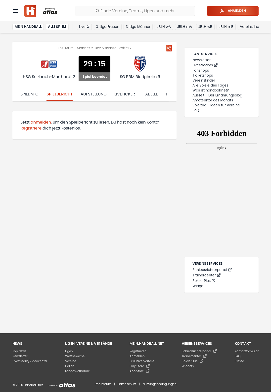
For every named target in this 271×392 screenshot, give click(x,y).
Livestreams (205, 65)
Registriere (31, 128)
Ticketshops (202, 75)
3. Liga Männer (138, 27)
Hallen (69, 366)
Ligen (69, 351)
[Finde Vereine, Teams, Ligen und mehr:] (135, 11)
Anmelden (233, 10)
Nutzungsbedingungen (160, 384)
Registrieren (138, 351)
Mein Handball (28, 27)
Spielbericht (59, 94)
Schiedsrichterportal (212, 270)
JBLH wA (164, 27)
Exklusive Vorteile (142, 361)
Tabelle (150, 94)
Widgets (199, 286)
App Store (140, 371)
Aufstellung (93, 94)
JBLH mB (226, 27)
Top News (19, 351)
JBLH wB (205, 27)
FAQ (195, 110)
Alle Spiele (57, 27)
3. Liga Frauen (107, 27)
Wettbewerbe (75, 356)
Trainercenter (206, 275)
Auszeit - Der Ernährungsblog (217, 95)
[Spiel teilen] (169, 48)
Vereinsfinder (251, 27)
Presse (239, 361)
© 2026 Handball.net (27, 385)
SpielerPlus (204, 281)
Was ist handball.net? (210, 90)
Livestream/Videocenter (29, 361)
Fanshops (200, 70)
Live (84, 26)
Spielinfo (29, 94)
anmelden (41, 122)
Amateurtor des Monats (212, 100)
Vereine (70, 361)
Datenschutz (127, 384)
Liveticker (124, 94)
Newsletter (201, 60)
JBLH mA (184, 27)
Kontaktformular (247, 351)
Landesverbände (77, 371)
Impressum (103, 384)
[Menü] (15, 11)
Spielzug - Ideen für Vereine (216, 105)
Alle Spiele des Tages (210, 85)
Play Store (140, 366)
